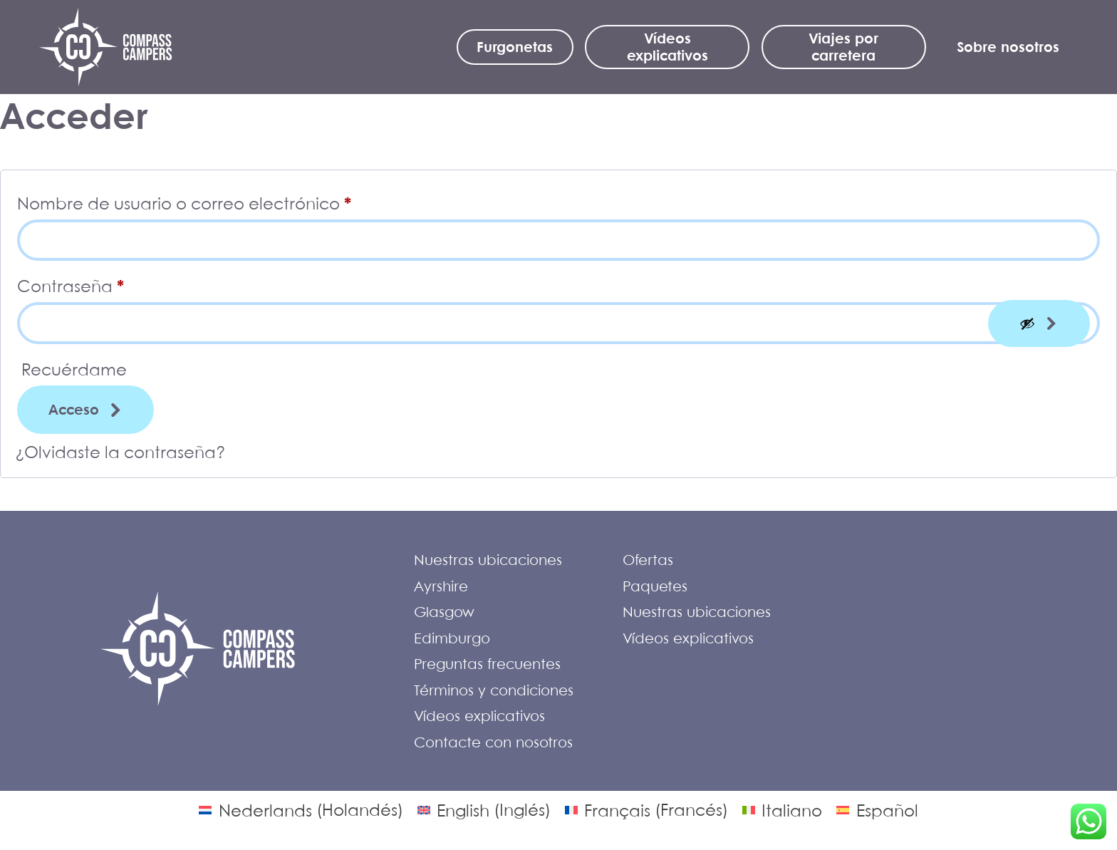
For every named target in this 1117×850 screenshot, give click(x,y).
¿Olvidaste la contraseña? (120, 452)
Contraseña (115, 282)
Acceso (73, 409)
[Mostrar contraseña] (1039, 323)
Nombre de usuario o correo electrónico (229, 200)
